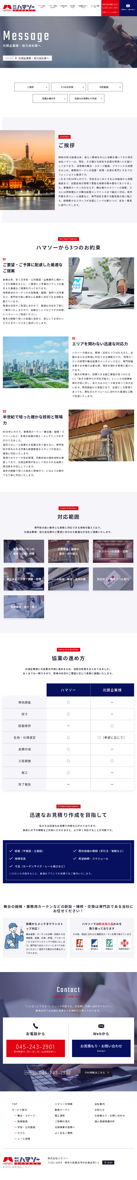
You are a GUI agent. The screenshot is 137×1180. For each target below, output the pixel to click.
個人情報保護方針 (105, 1121)
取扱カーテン (62, 1109)
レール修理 (24, 1138)
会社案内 (100, 1104)
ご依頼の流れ (62, 1121)
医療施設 (23, 1121)
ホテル (21, 1133)
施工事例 (60, 1115)
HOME (10, 58)
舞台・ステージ (26, 1115)
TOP (14, 1104)
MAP (110, 1162)
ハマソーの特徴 (64, 1104)
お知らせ (100, 1109)
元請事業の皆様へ (65, 1127)
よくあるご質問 (64, 1133)
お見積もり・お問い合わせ (110, 1115)
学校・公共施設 (26, 1127)
